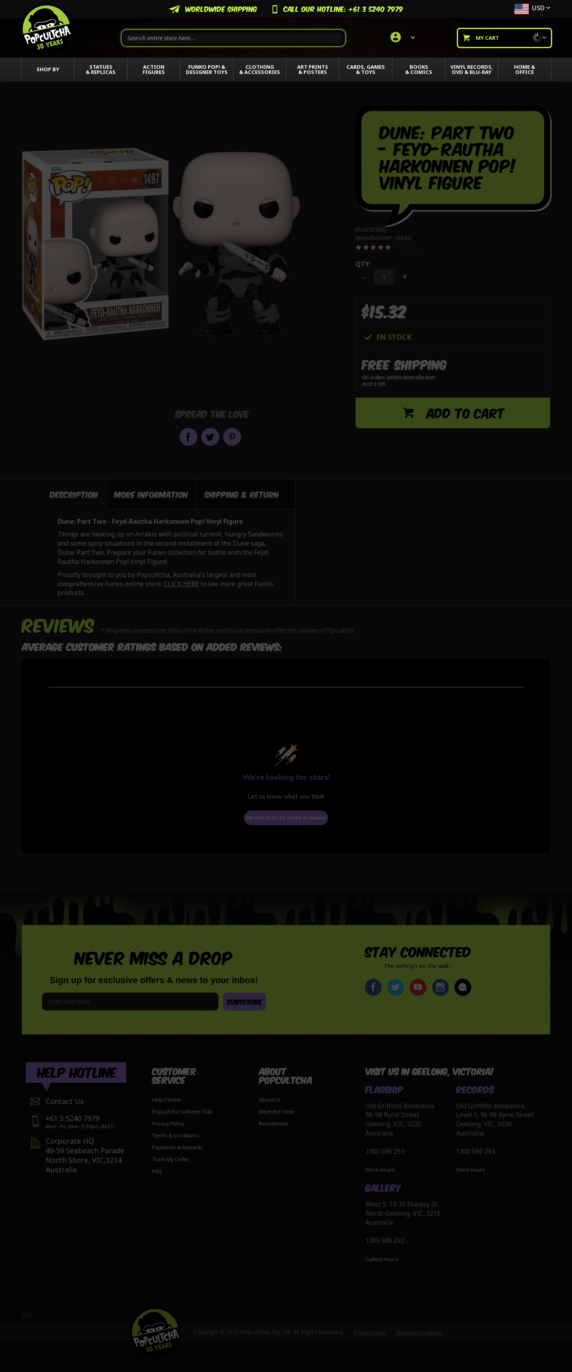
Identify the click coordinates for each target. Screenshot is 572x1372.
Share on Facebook (188, 437)
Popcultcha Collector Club (182, 1111)
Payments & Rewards (177, 1147)
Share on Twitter (210, 437)
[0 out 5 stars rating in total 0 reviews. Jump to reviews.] (391, 248)
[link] (401, 37)
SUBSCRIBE (244, 1001)
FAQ (157, 1171)
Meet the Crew (276, 1111)
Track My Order (170, 1159)
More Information (151, 494)
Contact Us (65, 1101)
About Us (270, 1099)
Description (74, 494)
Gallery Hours (381, 1259)
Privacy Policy (168, 1123)
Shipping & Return (242, 494)
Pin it (232, 437)
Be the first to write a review (286, 818)
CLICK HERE (181, 583)
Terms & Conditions (175, 1135)
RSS (27, 1315)
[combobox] (233, 38)
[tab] (64, 494)
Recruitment (273, 1123)
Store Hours (379, 1169)
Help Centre (166, 1099)
